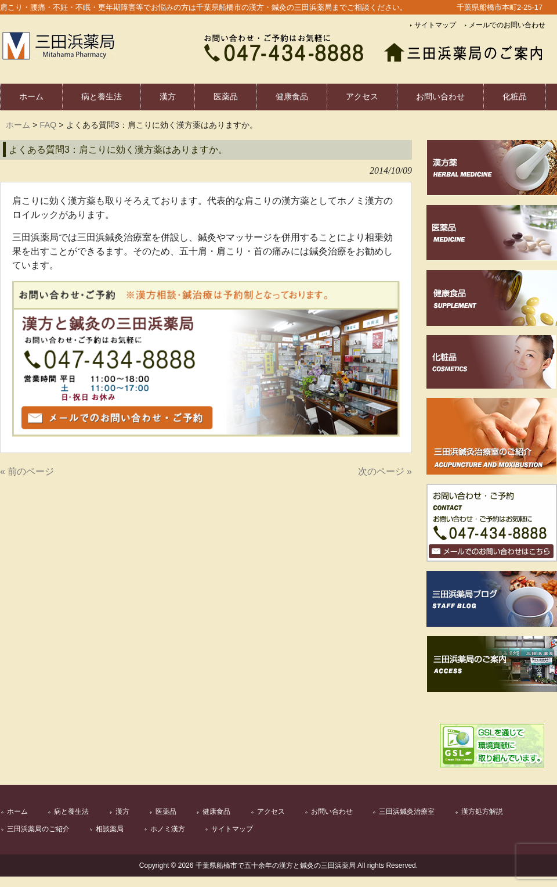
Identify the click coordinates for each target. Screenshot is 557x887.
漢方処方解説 (482, 811)
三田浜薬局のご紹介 (38, 829)
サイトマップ (435, 24)
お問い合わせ (332, 811)
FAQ (47, 125)
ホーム (18, 125)
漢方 (122, 811)
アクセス (271, 811)
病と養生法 (71, 811)
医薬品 (165, 811)
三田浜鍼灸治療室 (407, 811)
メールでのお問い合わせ (507, 24)
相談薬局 (110, 829)
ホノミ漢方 (167, 829)
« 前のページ (27, 471)
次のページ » (385, 471)
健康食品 (216, 811)
